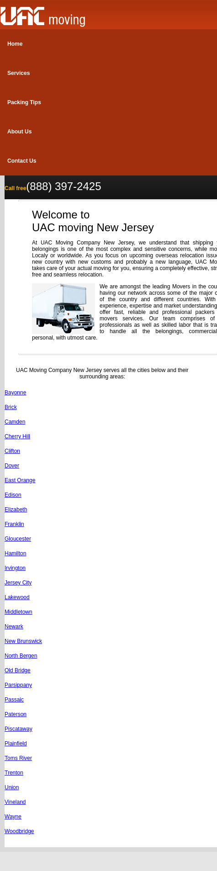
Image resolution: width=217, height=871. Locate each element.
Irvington (15, 568)
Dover (12, 465)
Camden (15, 422)
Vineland (15, 802)
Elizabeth (16, 509)
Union (12, 787)
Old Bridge (18, 670)
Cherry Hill (17, 436)
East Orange (20, 480)
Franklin (14, 524)
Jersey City (18, 582)
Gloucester (18, 539)
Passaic (14, 699)
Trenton (14, 773)
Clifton (12, 451)
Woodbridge (19, 831)
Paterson (15, 714)
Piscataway (18, 729)
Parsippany (18, 685)
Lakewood (17, 597)
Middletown (18, 612)
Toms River (18, 758)
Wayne (13, 816)
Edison (13, 495)
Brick (11, 407)
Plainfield (16, 743)
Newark (14, 626)
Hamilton (15, 553)
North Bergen (21, 656)
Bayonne (15, 392)
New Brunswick (23, 641)
